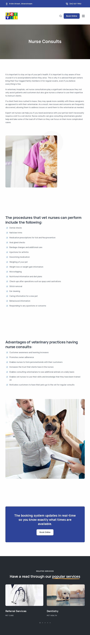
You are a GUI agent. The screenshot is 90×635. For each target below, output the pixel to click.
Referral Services (16, 611)
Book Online (71, 16)
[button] (40, 622)
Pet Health (52, 615)
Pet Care (9, 615)
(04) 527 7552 (75, 3)
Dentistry (52, 611)
